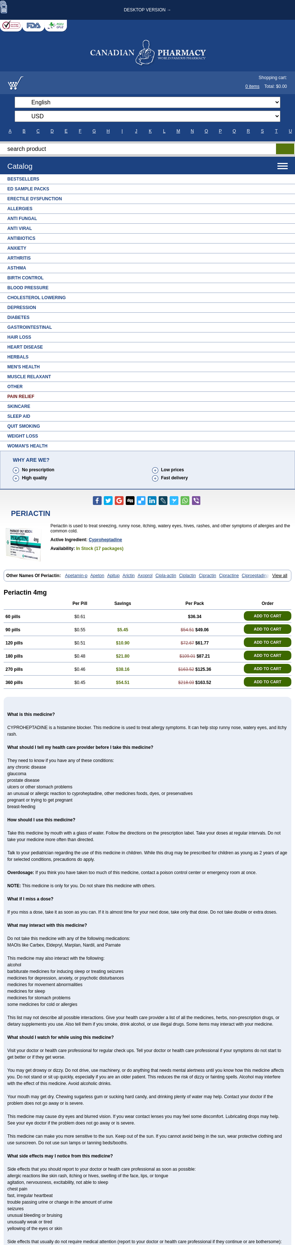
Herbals (18, 357)
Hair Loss (19, 337)
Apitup (113, 575)
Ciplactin (187, 575)
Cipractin (207, 575)
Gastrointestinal (29, 327)
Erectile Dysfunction (34, 198)
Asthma (16, 268)
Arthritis (19, 258)
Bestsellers (23, 179)
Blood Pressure (28, 287)
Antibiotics (21, 238)
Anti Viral (19, 228)
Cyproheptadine (105, 539)
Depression (21, 307)
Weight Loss (22, 436)
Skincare (18, 406)
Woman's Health (27, 446)
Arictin (128, 575)
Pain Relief (20, 396)
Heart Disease (25, 347)
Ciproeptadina (255, 575)
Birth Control (25, 277)
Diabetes (18, 317)
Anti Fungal (22, 218)
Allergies (20, 208)
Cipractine (229, 575)
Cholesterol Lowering (36, 297)
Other (15, 386)
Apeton (97, 575)
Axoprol (145, 575)
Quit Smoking (23, 426)
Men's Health (23, 366)
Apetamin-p (76, 575)
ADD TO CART (267, 616)
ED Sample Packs (28, 189)
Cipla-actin (165, 575)
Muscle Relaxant (29, 376)
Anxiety (16, 248)
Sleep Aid (18, 416)
